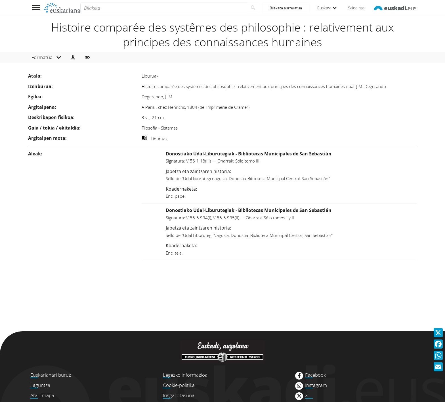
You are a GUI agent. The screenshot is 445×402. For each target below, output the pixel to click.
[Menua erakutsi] (36, 8)
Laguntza (40, 385)
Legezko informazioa (185, 375)
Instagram (316, 385)
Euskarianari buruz (50, 375)
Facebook (315, 375)
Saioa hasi (357, 8)
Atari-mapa (42, 395)
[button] (73, 57)
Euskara (327, 8)
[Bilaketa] (163, 8)
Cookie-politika (179, 385)
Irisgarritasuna (178, 395)
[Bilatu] (253, 8)
